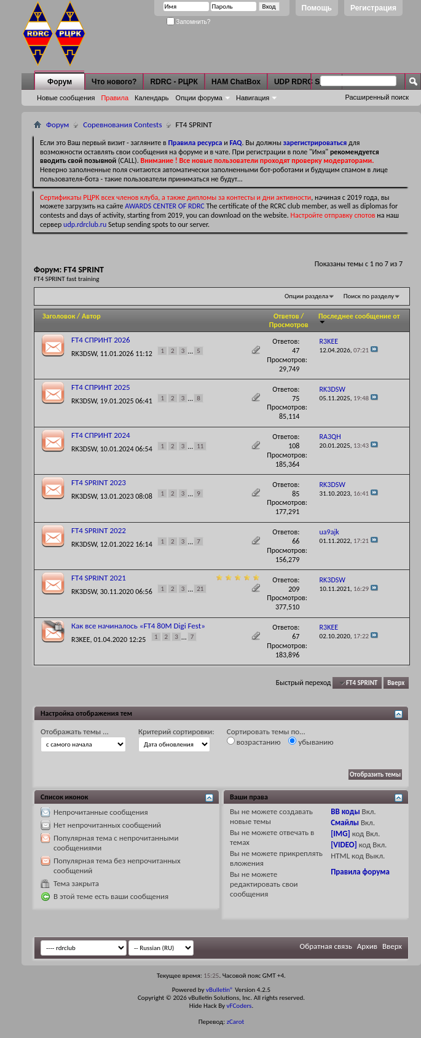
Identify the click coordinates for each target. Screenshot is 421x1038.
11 (200, 446)
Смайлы (345, 822)
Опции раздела (306, 296)
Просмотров (289, 324)
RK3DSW (83, 353)
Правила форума (360, 871)
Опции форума (199, 97)
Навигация (252, 97)
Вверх (395, 683)
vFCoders (239, 1006)
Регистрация (373, 8)
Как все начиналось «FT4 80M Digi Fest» (138, 625)
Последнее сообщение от (358, 318)
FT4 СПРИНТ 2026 (100, 339)
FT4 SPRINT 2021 (98, 577)
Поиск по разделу (369, 296)
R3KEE (80, 639)
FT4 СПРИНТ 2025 (100, 387)
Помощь (317, 8)
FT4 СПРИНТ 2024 (100, 435)
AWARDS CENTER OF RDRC (165, 206)
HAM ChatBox (236, 81)
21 (200, 589)
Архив (367, 946)
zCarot (236, 1022)
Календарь (152, 97)
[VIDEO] (344, 844)
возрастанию (254, 742)
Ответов (286, 316)
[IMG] (340, 833)
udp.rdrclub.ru (84, 224)
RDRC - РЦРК (173, 81)
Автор (91, 316)
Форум (59, 81)
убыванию (310, 742)
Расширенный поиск (377, 97)
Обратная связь (326, 946)
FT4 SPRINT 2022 (98, 530)
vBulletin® (220, 990)
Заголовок (58, 316)
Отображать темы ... (75, 731)
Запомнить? (189, 21)
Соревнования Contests (122, 124)
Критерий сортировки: (176, 731)
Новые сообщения (66, 97)
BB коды (345, 811)
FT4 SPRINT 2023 (98, 482)
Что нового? (114, 81)
